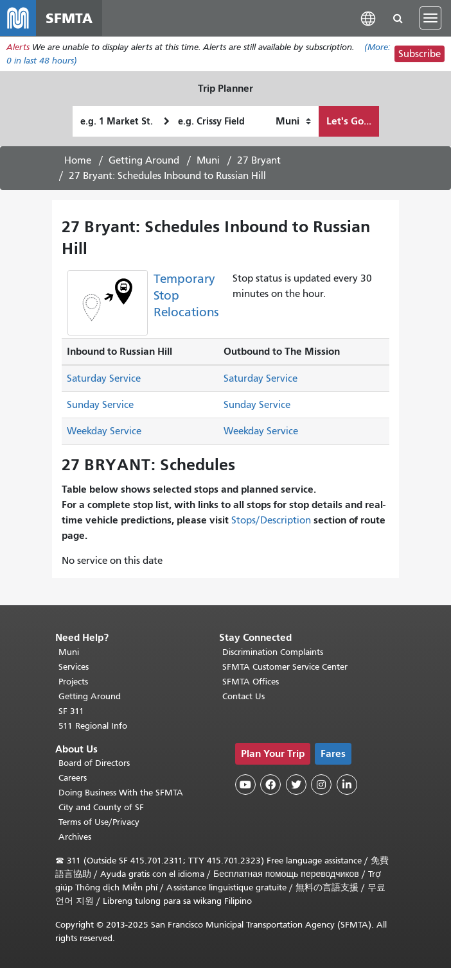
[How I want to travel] (293, 121)
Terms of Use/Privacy (98, 822)
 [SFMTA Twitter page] (296, 784)
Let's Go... (348, 121)
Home (77, 160)
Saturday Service (104, 378)
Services (73, 666)
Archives (74, 836)
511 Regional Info (92, 725)
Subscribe (419, 54)
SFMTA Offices (250, 681)
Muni (208, 160)
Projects (73, 681)
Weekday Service (104, 431)
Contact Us (243, 696)
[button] (368, 17)
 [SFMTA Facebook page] (270, 784)
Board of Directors (94, 763)
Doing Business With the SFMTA (120, 792)
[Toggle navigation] (430, 18)
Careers (72, 777)
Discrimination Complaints (272, 652)
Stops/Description (271, 520)
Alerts (18, 47)
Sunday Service (100, 405)
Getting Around (144, 160)
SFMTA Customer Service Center (285, 666)
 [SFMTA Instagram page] (321, 784)
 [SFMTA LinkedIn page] (346, 784)
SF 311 (71, 711)
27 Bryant (259, 160)
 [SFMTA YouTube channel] (245, 784)
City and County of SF (101, 807)
